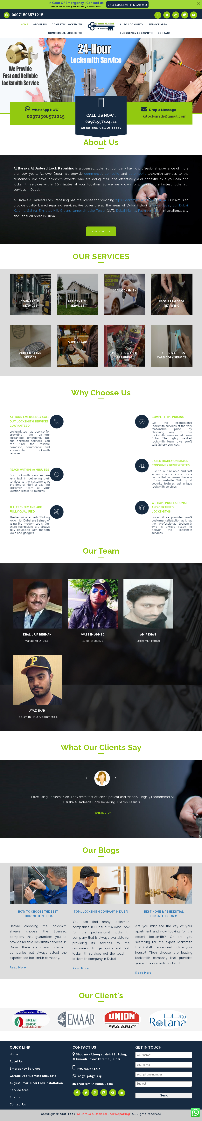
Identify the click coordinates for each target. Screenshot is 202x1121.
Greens (65, 210)
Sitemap (16, 1096)
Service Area (19, 1089)
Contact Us (18, 1103)
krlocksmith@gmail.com (164, 115)
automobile (137, 173)
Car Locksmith (125, 289)
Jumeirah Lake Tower (89, 210)
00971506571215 (27, 15)
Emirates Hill (48, 210)
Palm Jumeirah (149, 210)
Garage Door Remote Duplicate (33, 1074)
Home (14, 1053)
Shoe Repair (77, 341)
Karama (19, 210)
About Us (16, 1060)
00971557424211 (88, 1067)
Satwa (32, 210)
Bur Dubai (180, 204)
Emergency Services (25, 1067)
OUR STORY (99, 230)
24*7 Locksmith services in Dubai (140, 199)
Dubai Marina (126, 210)
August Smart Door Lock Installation (36, 1082)
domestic (112, 173)
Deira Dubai (161, 204)
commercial (93, 173)
